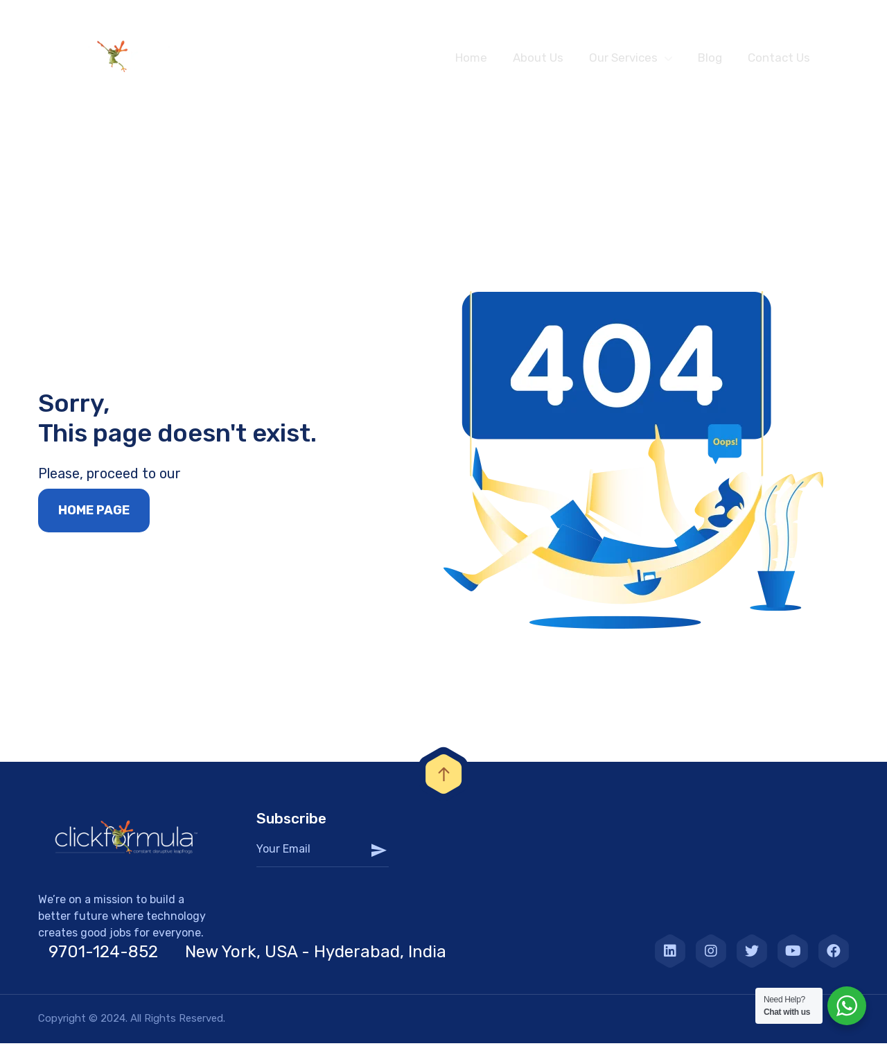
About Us (538, 57)
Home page (94, 514)
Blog (710, 57)
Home (471, 57)
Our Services (623, 57)
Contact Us (779, 57)
